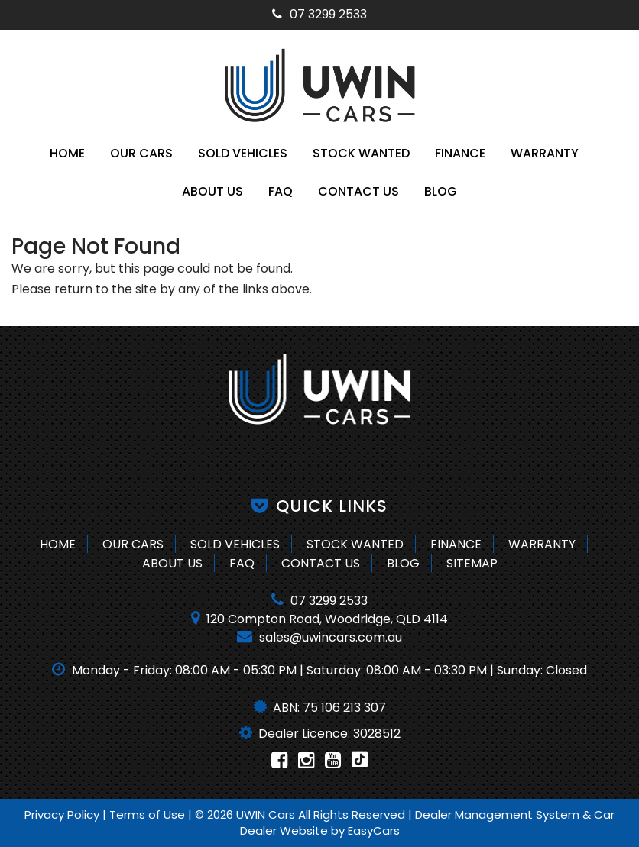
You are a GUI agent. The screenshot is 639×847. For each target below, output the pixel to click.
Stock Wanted (361, 153)
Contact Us (358, 191)
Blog (440, 191)
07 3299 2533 (319, 14)
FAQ (280, 191)
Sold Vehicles (242, 153)
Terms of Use (148, 815)
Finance (460, 153)
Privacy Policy (63, 815)
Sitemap (472, 563)
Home (67, 153)
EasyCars (374, 831)
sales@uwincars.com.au (319, 637)
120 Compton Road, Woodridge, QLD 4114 (319, 619)
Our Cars (141, 153)
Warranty (545, 153)
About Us (212, 191)
